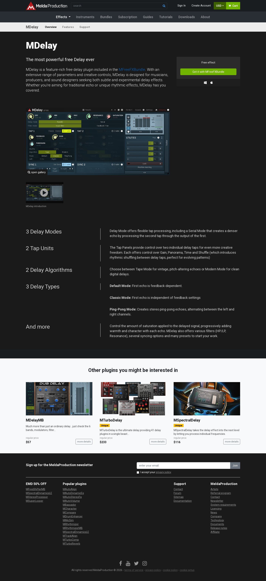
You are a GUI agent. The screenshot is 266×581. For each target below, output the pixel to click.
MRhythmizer (71, 524)
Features (68, 27)
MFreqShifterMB (35, 489)
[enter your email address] (183, 465)
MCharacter (70, 508)
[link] (120, 563)
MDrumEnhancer (73, 516)
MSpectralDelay (187, 420)
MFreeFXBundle (132, 69)
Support (84, 27)
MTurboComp (71, 539)
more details (84, 441)
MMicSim (68, 520)
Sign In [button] (182, 5)
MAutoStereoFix (72, 497)
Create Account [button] (201, 5)
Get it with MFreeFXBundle (208, 71)
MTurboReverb (71, 543)
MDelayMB (35, 420)
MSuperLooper (34, 500)
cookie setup (187, 570)
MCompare (69, 512)
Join (235, 465)
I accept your (155, 472)
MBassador (69, 504)
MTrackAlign (70, 535)
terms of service (133, 570)
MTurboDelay (111, 420)
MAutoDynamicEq (73, 493)
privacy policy (163, 472)
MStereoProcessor (37, 497)
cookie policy (170, 570)
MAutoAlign (70, 489)
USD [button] (218, 5)
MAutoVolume (71, 500)
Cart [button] (233, 5)
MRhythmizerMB (73, 528)
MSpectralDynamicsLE (39, 493)
